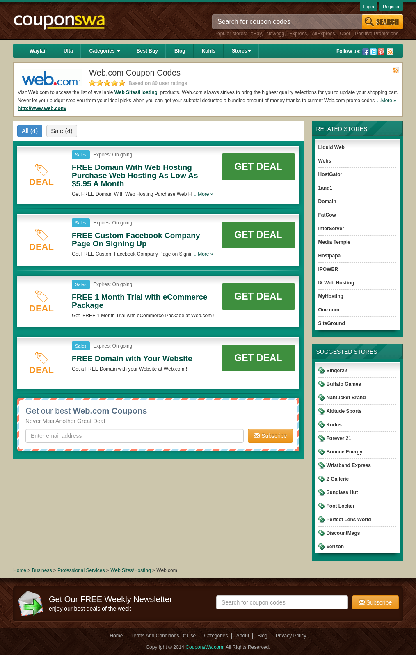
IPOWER (328, 269)
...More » (386, 100)
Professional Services (81, 570)
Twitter (373, 51)
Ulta (68, 51)
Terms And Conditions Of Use (163, 636)
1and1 (325, 188)
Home (19, 570)
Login (368, 6)
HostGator (330, 174)
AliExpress (323, 34)
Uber (345, 34)
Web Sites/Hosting (136, 92)
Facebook (365, 51)
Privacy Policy (291, 636)
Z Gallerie (338, 479)
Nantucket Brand (346, 398)
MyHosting (330, 296)
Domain (327, 201)
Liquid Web (331, 147)
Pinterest (381, 51)
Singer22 (337, 370)
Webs (324, 161)
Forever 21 (339, 438)
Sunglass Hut (342, 492)
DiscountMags (343, 533)
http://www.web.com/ (42, 108)
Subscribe (270, 436)
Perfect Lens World (349, 519)
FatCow (327, 215)
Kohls (208, 51)
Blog (179, 51)
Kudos (334, 425)
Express (298, 34)
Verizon (335, 547)
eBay (256, 34)
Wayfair (38, 51)
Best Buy (147, 51)
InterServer (331, 228)
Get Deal (258, 166)
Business (42, 570)
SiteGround (331, 323)
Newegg (275, 34)
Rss (390, 51)
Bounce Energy (345, 452)
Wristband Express (349, 465)
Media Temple (334, 242)
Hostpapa (329, 256)
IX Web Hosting (336, 283)
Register (391, 6)
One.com (328, 310)
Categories (104, 51)
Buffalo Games (344, 384)
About (242, 636)
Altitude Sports (344, 411)
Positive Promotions (376, 34)
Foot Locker (341, 506)
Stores (241, 51)
